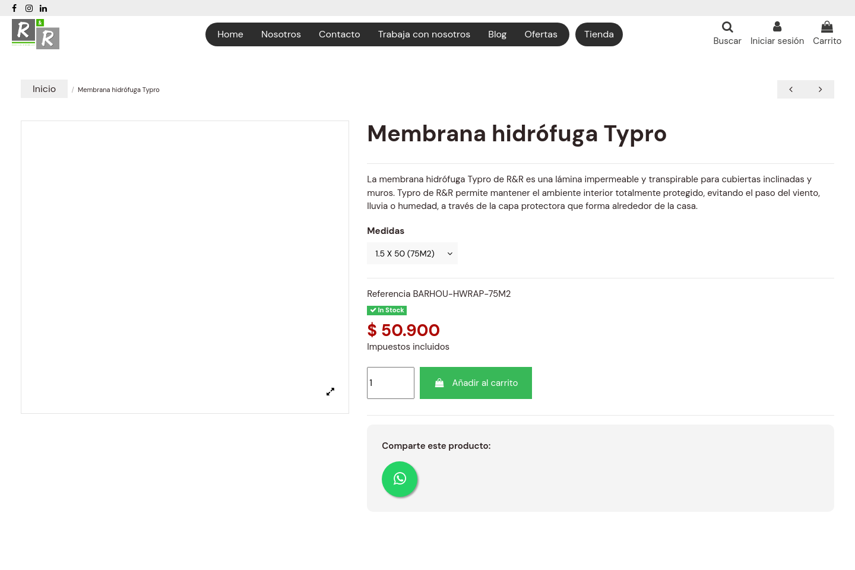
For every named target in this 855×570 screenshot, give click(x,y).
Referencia (388, 295)
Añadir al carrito (476, 385)
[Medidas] (415, 253)
